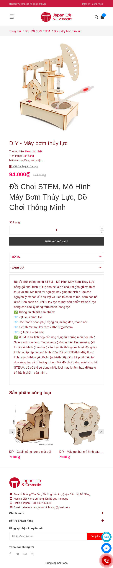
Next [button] (101, 431)
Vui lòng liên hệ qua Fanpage (31, 4)
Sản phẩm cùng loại (30, 392)
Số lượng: (15, 222)
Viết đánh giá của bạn (25, 166)
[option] (31, 431)
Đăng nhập (97, 4)
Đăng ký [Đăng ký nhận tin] (95, 536)
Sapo (65, 563)
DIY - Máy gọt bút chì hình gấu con (82, 451)
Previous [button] (12, 431)
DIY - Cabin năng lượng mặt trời (30, 451)
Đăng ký (86, 4)
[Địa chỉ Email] (56, 536)
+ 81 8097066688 (41, 502)
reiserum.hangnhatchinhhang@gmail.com (46, 507)
